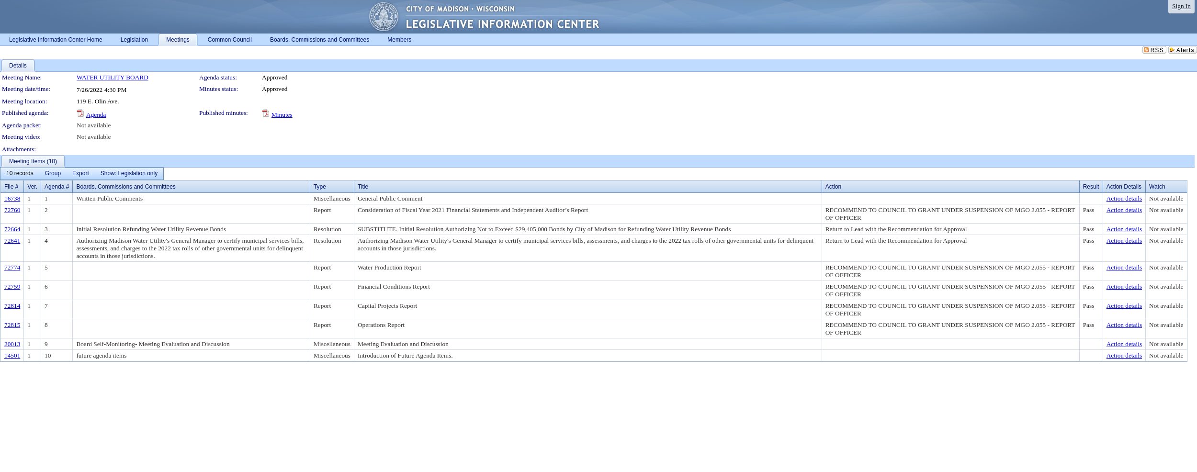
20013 (12, 344)
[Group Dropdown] (53, 174)
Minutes (282, 114)
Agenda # (57, 186)
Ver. (32, 186)
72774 (12, 267)
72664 (12, 229)
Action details (1124, 198)
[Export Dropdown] (81, 174)
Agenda (96, 114)
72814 (12, 305)
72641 (12, 240)
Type (320, 186)
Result (1091, 186)
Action (833, 186)
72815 (12, 324)
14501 (12, 355)
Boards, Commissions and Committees (125, 186)
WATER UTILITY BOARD (112, 77)
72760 (12, 210)
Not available (94, 125)
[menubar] (82, 174)
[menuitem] (19, 174)
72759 (12, 286)
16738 (12, 198)
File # (11, 186)
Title (363, 186)
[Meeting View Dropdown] (129, 174)
